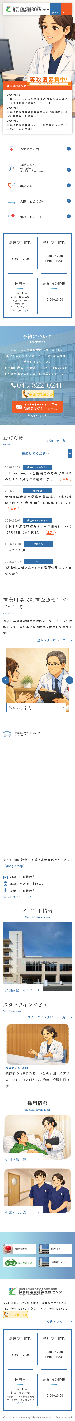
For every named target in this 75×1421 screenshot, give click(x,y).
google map (14, 866)
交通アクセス (56, 1321)
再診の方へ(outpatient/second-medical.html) (37, 186)
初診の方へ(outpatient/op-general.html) (37, 167)
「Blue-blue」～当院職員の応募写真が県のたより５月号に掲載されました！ (37, 101)
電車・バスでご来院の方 (27, 884)
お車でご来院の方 (22, 877)
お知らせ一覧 (56, 441)
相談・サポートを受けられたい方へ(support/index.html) (37, 217)
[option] (37, 59)
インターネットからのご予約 (40, 407)
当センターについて (51, 640)
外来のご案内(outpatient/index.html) (37, 149)
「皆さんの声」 (17, 550)
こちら (25, 310)
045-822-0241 (39, 385)
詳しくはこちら (14, 897)
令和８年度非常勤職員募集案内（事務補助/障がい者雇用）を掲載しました (37, 114)
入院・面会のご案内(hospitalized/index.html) (37, 201)
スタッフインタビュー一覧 (47, 1017)
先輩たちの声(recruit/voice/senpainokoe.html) (37, 1191)
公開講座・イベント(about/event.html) (37, 956)
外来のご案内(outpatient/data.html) (37, 680)
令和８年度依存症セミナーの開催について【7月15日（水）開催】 (37, 127)
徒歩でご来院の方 (22, 891)
